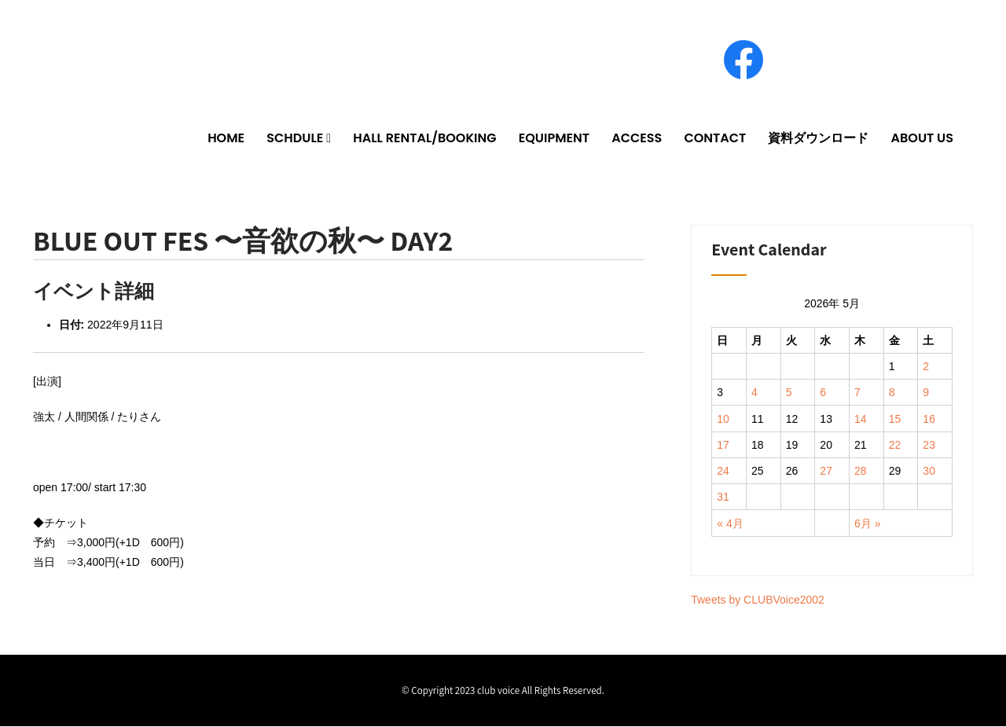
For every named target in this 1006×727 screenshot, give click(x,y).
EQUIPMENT (554, 138)
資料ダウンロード (818, 138)
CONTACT (715, 138)
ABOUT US (922, 138)
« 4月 (730, 523)
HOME (225, 138)
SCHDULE (294, 138)
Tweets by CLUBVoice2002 (757, 600)
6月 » (867, 523)
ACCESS (636, 138)
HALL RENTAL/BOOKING (424, 138)
